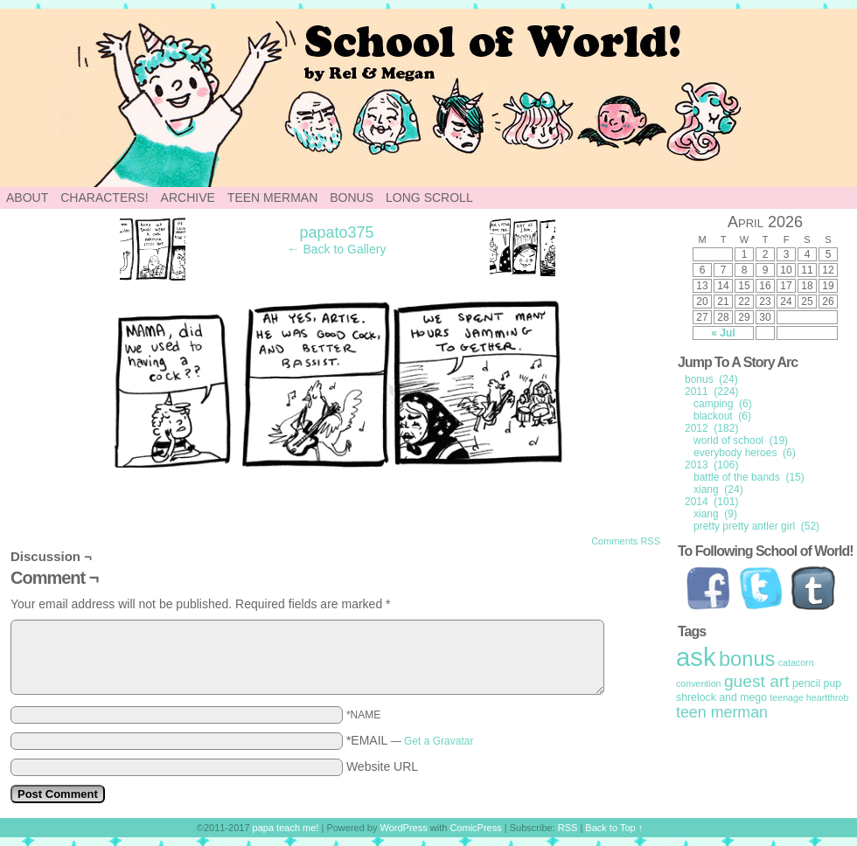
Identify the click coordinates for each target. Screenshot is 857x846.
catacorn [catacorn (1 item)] (796, 662)
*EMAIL (410, 740)
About (27, 198)
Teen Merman (272, 198)
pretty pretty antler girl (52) (756, 526)
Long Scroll (429, 198)
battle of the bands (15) (749, 477)
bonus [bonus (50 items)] (747, 659)
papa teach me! (286, 827)
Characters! (104, 198)
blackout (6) (722, 416)
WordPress (404, 827)
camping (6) (722, 404)
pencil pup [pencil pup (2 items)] (816, 683)
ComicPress (475, 827)
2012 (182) (711, 428)
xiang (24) (718, 489)
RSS (568, 827)
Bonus (351, 198)
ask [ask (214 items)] (696, 656)
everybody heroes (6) (744, 453)
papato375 (336, 232)
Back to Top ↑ (614, 827)
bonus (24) (711, 379)
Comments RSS (625, 541)
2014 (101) (711, 502)
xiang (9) (715, 514)
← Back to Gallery (337, 249)
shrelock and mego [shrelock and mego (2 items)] (721, 697)
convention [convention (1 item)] (698, 683)
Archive (188, 198)
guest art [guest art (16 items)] (757, 681)
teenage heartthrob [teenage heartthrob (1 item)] (809, 697)
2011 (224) (711, 391)
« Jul (723, 333)
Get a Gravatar (438, 741)
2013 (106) (711, 465)
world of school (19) (740, 440)
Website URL (382, 766)
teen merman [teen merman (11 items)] (722, 712)
